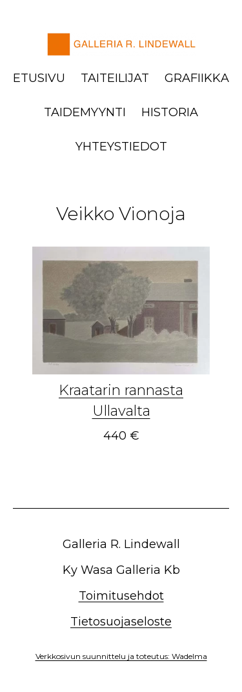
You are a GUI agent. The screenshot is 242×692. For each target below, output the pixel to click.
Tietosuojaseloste (121, 622)
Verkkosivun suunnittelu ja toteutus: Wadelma (121, 656)
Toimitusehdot (121, 596)
